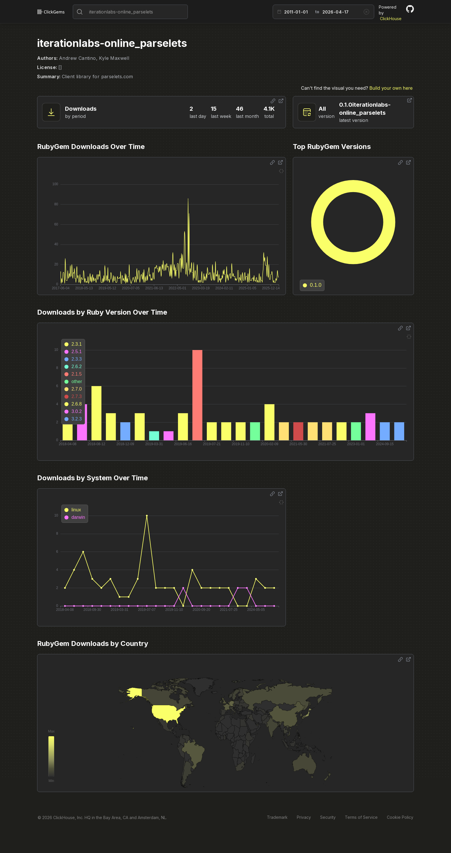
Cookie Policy (400, 817)
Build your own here (390, 88)
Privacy (304, 817)
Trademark (277, 817)
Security (328, 817)
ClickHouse (391, 18)
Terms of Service (361, 817)
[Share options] (273, 101)
